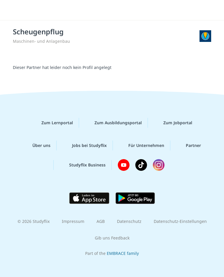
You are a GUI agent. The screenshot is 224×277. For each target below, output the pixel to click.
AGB (101, 221)
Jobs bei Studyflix (85, 145)
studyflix (117, 10)
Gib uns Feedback (112, 238)
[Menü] (13, 10)
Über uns (36, 145)
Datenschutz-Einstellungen (180, 221)
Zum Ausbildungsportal (113, 123)
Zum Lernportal (52, 123)
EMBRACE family (123, 253)
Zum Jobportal (173, 123)
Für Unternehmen (141, 145)
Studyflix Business (83, 165)
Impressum (73, 221)
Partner (188, 145)
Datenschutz (129, 221)
